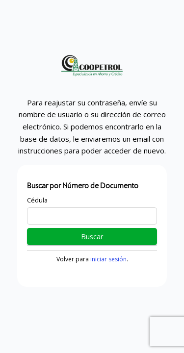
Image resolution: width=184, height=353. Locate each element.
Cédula (37, 200)
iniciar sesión (108, 259)
